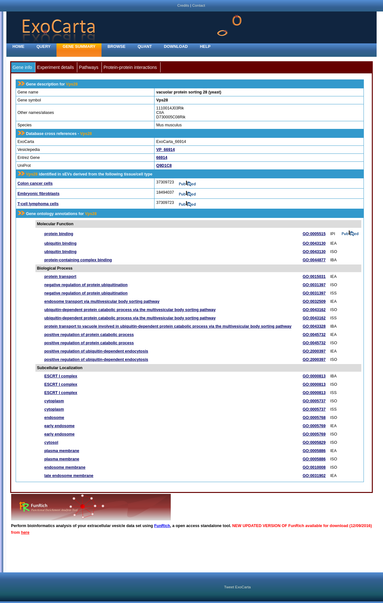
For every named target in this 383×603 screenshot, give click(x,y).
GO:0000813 (314, 376)
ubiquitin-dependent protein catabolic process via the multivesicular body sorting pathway (130, 310)
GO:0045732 (314, 334)
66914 (161, 157)
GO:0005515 (314, 234)
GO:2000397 (314, 351)
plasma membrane (61, 451)
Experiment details (55, 67)
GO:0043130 (314, 243)
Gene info (22, 67)
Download (176, 46)
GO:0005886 (314, 451)
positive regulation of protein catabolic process (89, 334)
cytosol (51, 442)
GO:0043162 (314, 310)
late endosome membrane (69, 475)
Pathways (88, 67)
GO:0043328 (314, 326)
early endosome (59, 426)
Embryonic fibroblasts (39, 193)
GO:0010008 (314, 467)
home (18, 46)
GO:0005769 (314, 426)
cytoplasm (54, 401)
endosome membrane (65, 467)
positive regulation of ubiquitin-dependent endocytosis (96, 351)
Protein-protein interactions (130, 67)
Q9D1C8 (164, 165)
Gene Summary (79, 46)
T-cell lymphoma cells (38, 204)
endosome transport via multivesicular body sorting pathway (102, 301)
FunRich (162, 526)
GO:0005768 (314, 417)
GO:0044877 (314, 260)
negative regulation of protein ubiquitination (86, 285)
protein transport (60, 276)
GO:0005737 (314, 401)
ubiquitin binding (60, 243)
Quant (145, 46)
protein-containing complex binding (78, 260)
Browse (116, 46)
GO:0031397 (314, 285)
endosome (54, 417)
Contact (198, 5)
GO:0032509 (314, 301)
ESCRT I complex (60, 376)
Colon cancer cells (35, 183)
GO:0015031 (314, 276)
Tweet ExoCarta (237, 587)
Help (205, 46)
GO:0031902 (314, 475)
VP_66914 (165, 149)
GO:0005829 (314, 442)
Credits (183, 5)
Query (43, 46)
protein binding (58, 234)
